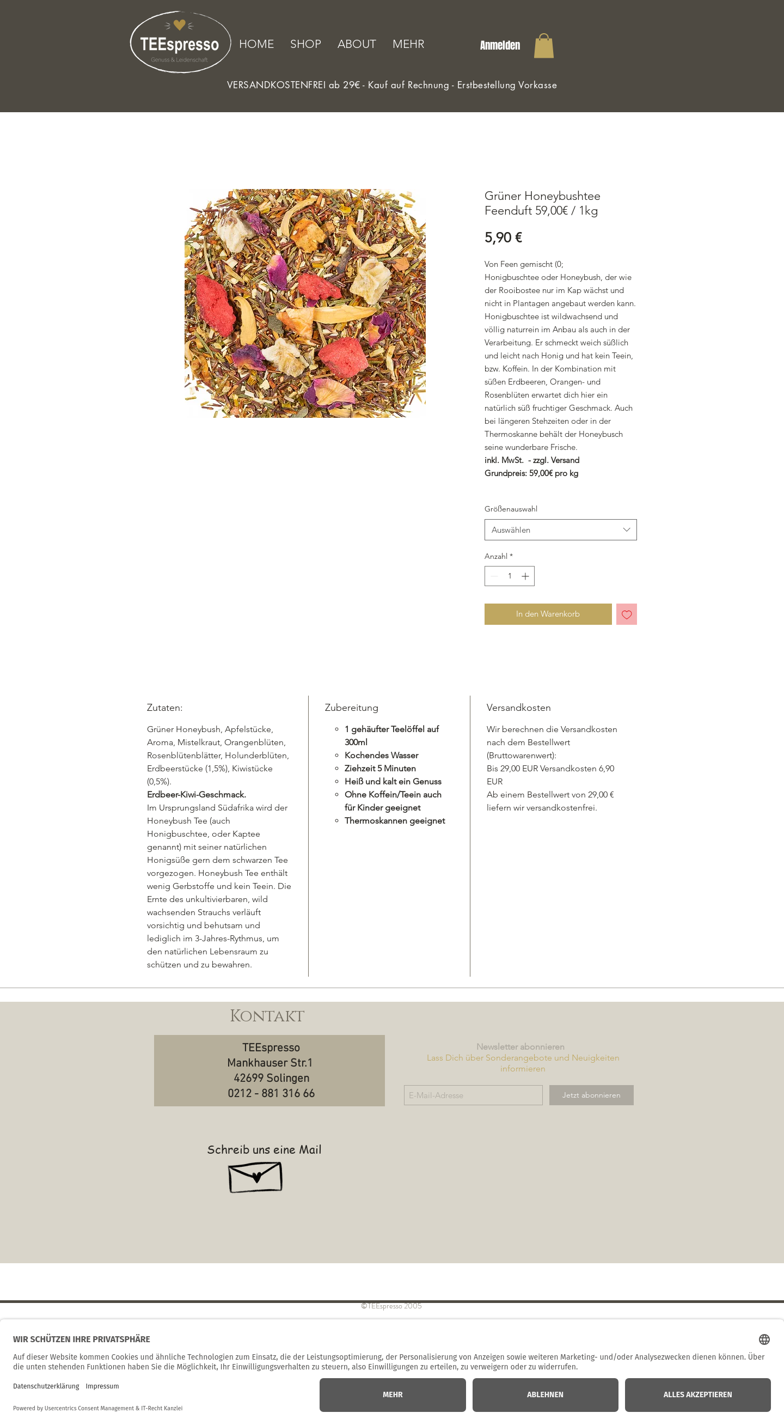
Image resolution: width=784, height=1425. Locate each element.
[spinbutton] (509, 576)
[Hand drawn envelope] (257, 1172)
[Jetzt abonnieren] (591, 1095)
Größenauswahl (511, 509)
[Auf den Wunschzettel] (627, 614)
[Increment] (526, 576)
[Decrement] (493, 576)
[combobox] (561, 529)
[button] (544, 45)
